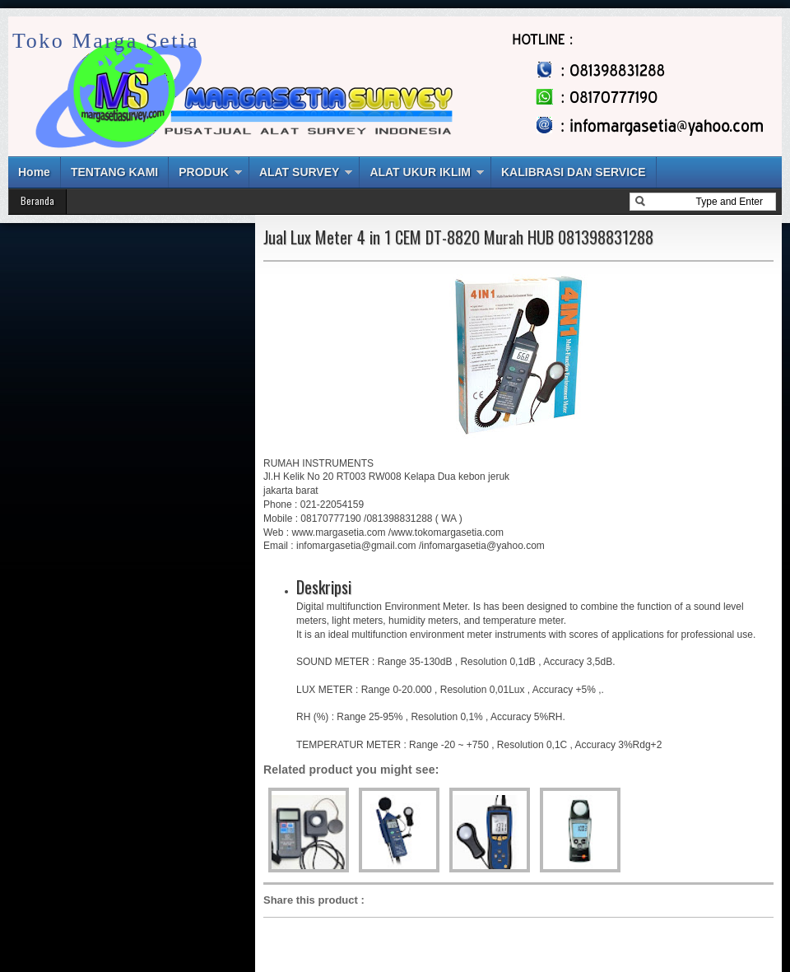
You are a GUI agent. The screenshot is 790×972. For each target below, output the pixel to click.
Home (34, 172)
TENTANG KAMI (114, 172)
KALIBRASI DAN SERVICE (573, 172)
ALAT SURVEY (299, 172)
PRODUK (204, 172)
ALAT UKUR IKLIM (420, 172)
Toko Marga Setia (105, 41)
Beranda (37, 200)
